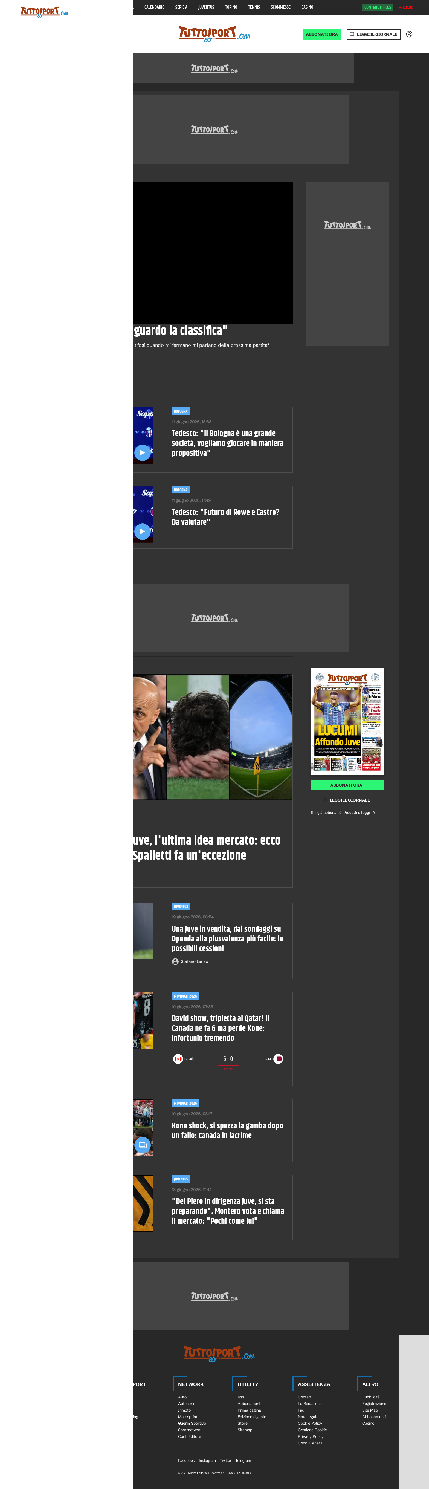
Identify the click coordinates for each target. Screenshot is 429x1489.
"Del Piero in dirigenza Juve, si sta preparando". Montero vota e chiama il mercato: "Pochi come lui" (228, 1211)
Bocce (119, 1429)
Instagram (207, 1460)
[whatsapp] (61, 370)
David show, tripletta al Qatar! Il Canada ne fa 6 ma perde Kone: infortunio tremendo (220, 1029)
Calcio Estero (60, 1429)
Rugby (119, 1403)
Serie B (54, 1410)
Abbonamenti (249, 1403)
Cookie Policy (310, 1423)
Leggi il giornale (377, 34)
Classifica (125, 7)
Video (58, 175)
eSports (120, 1436)
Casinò (307, 7)
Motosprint (187, 1416)
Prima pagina (249, 1410)
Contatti (305, 1397)
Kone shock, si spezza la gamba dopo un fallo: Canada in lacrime (227, 1131)
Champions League (65, 1416)
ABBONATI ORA (322, 34)
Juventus (206, 7)
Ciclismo (121, 1410)
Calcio (74, 175)
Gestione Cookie (312, 1429)
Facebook (186, 1460)
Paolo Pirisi (64, 875)
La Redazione (310, 1403)
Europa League (61, 1423)
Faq (301, 1410)
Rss (241, 1397)
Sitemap (245, 1429)
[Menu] (20, 7)
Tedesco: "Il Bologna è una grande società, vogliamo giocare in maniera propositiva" (227, 444)
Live (408, 7)
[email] (91, 370)
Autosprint (187, 1403)
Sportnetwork (190, 1429)
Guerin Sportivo (192, 1423)
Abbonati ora (346, 785)
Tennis (254, 7)
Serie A (181, 7)
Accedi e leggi (360, 813)
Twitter (225, 1460)
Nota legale (308, 1416)
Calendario (154, 7)
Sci (116, 1397)
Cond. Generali (311, 1443)
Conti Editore (189, 1436)
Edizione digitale (252, 1416)
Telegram (243, 1460)
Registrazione (374, 1403)
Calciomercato (58, 816)
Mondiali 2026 (185, 996)
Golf (117, 1423)
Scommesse (281, 7)
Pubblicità (371, 1397)
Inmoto (184, 1410)
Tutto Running (126, 1416)
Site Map (370, 1410)
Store (243, 1423)
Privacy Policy (311, 1436)
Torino (231, 7)
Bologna (111, 175)
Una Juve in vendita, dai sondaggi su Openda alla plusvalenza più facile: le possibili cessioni (227, 939)
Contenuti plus (377, 8)
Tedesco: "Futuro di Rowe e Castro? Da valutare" (226, 518)
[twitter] (76, 370)
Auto (182, 1397)
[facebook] (45, 370)
